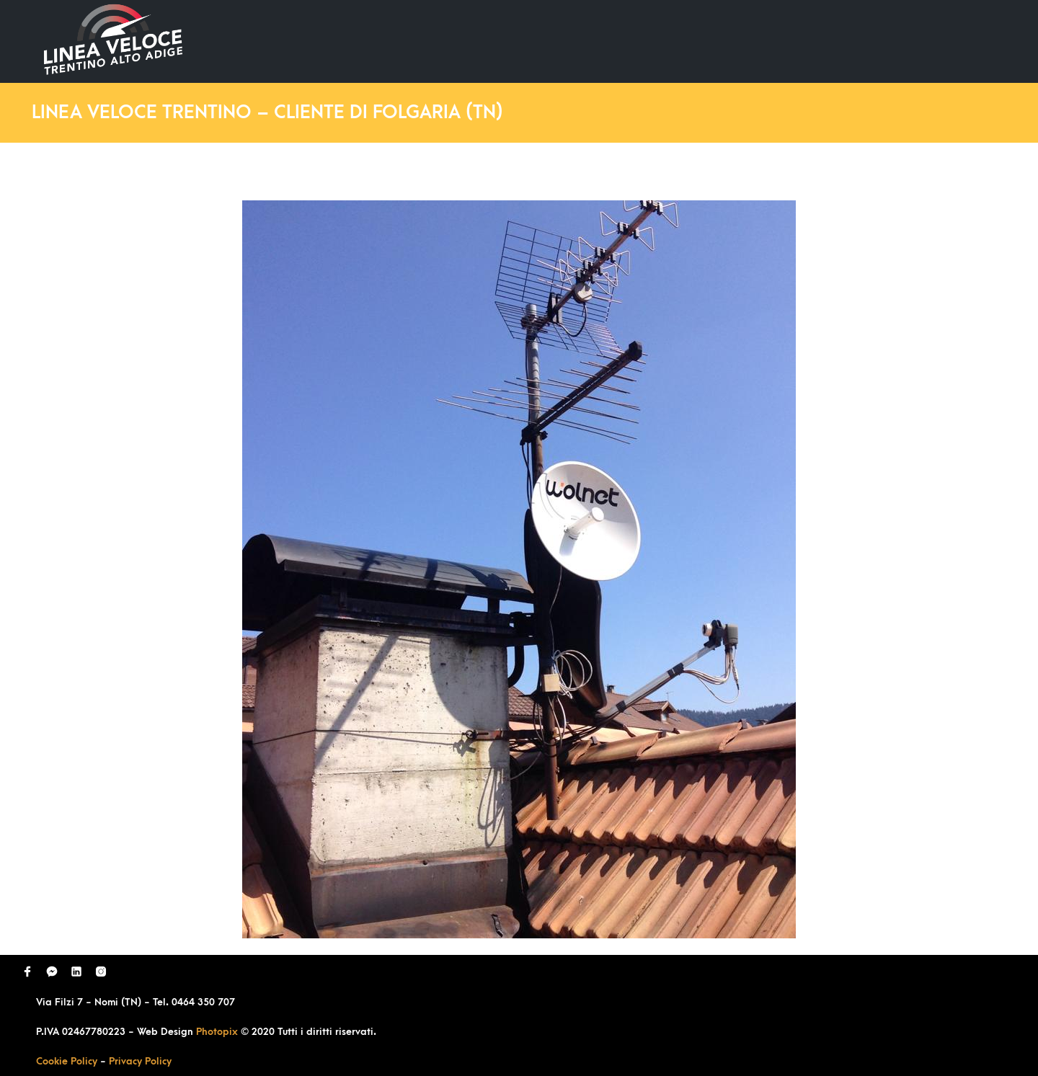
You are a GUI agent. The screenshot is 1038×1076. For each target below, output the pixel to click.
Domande (725, 41)
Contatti (939, 41)
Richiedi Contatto (833, 41)
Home (546, 41)
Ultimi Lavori (630, 41)
